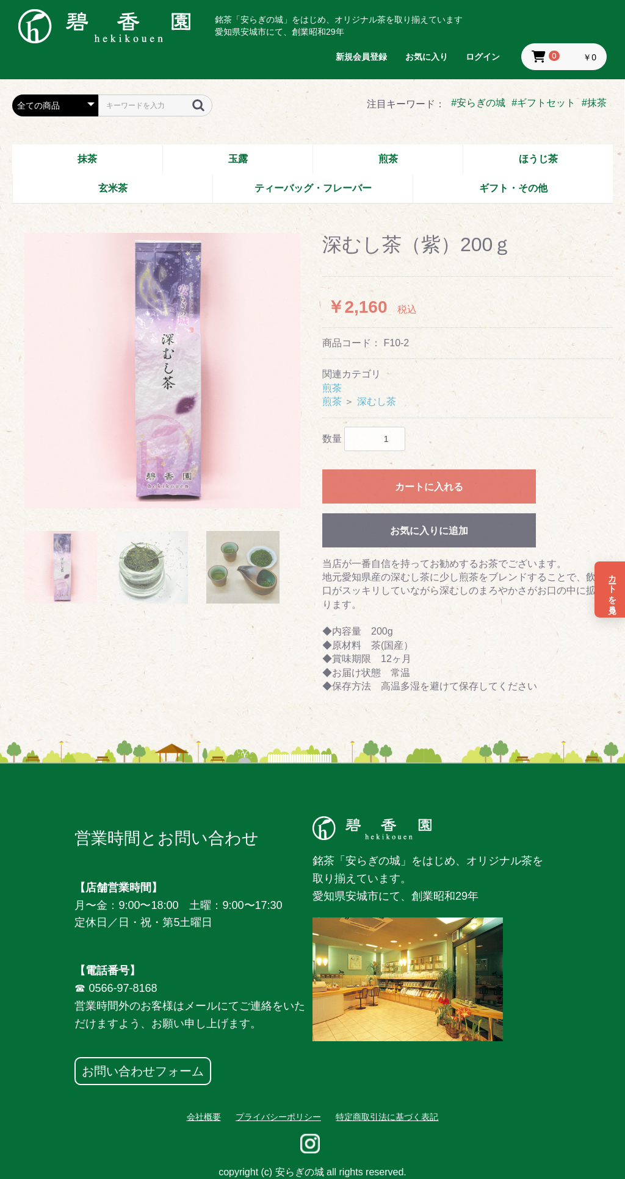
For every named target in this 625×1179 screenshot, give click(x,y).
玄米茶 (113, 188)
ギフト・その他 (513, 188)
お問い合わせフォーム (143, 1071)
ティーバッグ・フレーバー (313, 188)
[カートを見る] (609, 589)
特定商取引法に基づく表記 (387, 1117)
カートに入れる (429, 487)
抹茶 (87, 159)
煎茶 (388, 159)
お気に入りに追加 (429, 530)
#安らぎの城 (478, 103)
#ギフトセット (543, 103)
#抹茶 (594, 103)
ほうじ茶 (538, 159)
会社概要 (204, 1117)
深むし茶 (376, 401)
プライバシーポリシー (278, 1117)
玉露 (238, 159)
